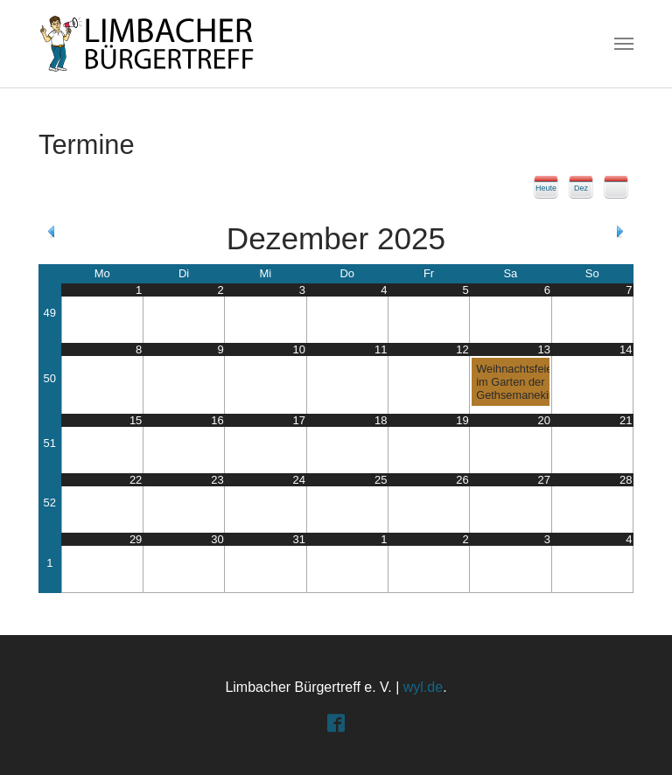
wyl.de (423, 687)
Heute (546, 188)
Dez (581, 188)
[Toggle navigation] (624, 44)
